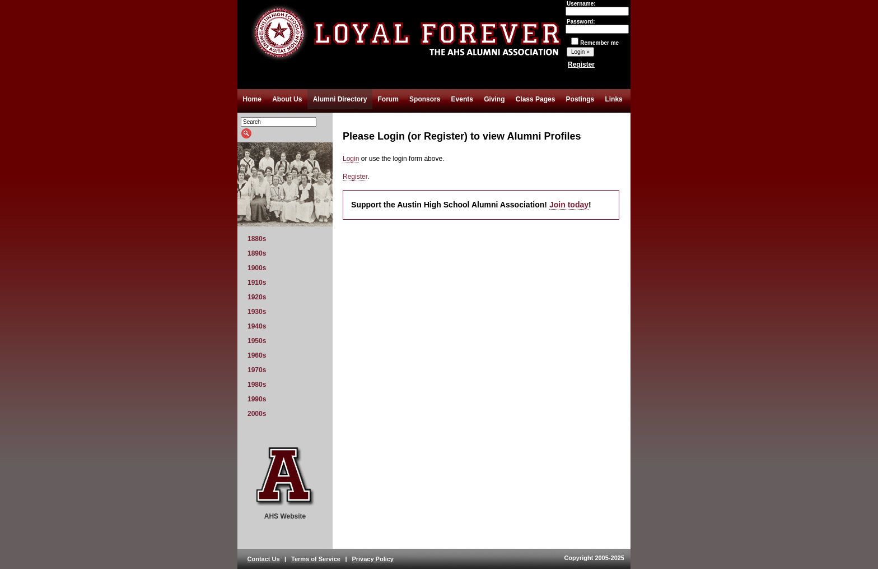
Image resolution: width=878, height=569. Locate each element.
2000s (256, 414)
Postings (580, 99)
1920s (256, 297)
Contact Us (263, 559)
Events (462, 99)
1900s (256, 268)
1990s (256, 399)
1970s (256, 370)
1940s (256, 326)
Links (613, 99)
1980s (256, 384)
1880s (256, 239)
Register (581, 64)
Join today (569, 204)
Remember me (595, 43)
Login (351, 159)
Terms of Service (315, 559)
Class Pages (535, 99)
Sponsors (424, 99)
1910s (256, 282)
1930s (256, 312)
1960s (256, 355)
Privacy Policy (373, 559)
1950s (256, 341)
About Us (287, 99)
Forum (388, 99)
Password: (597, 25)
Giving (494, 99)
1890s (256, 253)
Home (252, 99)
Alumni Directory (340, 99)
